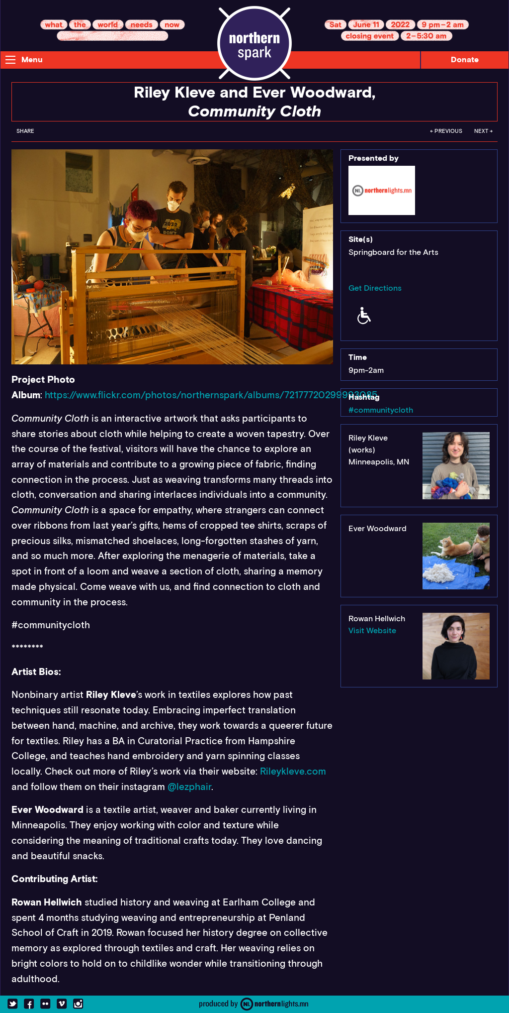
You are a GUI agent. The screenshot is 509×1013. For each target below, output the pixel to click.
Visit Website (372, 630)
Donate (465, 59)
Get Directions (375, 288)
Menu (32, 59)
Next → (483, 131)
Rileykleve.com (293, 771)
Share (25, 131)
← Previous (446, 131)
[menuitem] (25, 133)
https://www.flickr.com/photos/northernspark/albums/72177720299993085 (211, 395)
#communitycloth (380, 410)
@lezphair (189, 786)
